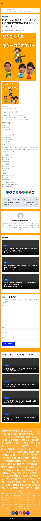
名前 (4, 327)
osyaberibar (12, 30)
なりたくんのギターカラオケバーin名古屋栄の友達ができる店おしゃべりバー (20, 23)
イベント (5, 16)
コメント (5, 305)
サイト (4, 337)
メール (4, 332)
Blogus (25, 519)
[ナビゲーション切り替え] (2, 3)
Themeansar (31, 519)
